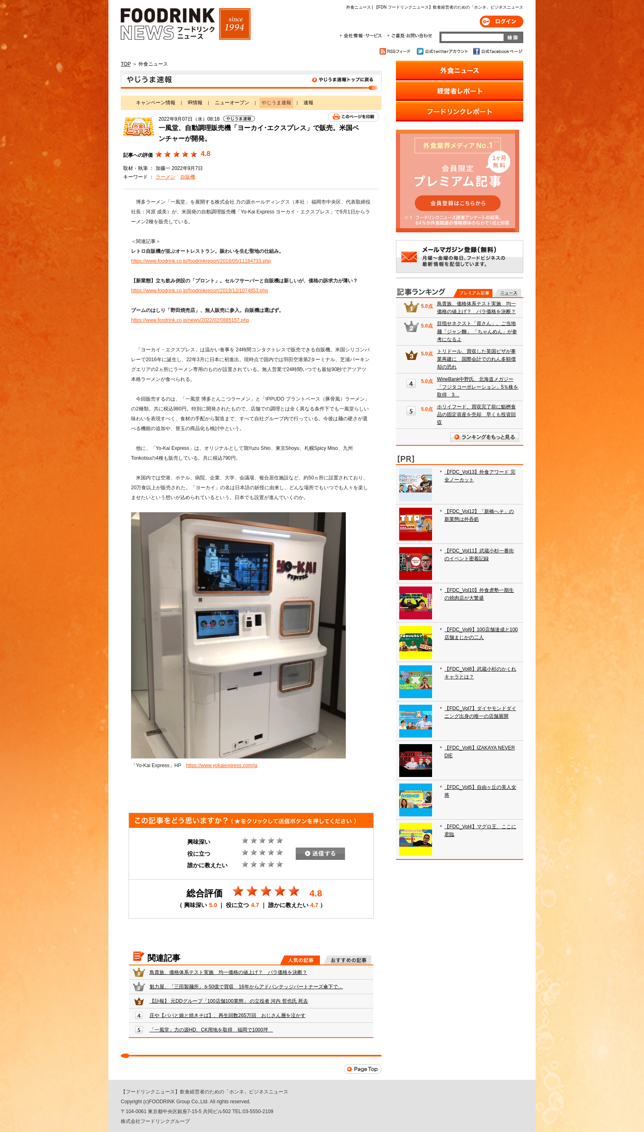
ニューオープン (232, 102)
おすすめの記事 (347, 960)
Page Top (363, 1069)
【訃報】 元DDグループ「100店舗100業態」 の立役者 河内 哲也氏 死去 (229, 1001)
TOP (126, 64)
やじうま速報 (251, 81)
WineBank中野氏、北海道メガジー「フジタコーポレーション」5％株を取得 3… (478, 387)
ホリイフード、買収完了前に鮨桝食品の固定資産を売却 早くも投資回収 (476, 414)
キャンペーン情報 (155, 102)
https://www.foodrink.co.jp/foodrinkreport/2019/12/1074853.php (199, 290)
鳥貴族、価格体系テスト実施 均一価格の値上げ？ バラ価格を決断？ (228, 972)
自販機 (187, 177)
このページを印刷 (353, 116)
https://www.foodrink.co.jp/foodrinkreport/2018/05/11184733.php (201, 261)
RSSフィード (396, 51)
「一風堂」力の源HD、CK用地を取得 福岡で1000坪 (211, 1030)
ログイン (501, 21)
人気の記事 (300, 960)
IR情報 (195, 102)
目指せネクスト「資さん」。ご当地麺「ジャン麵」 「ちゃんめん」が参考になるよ (477, 331)
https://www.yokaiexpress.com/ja (221, 765)
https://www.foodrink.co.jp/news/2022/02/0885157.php (190, 320)
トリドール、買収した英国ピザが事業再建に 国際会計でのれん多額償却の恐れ (476, 359)
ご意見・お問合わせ (409, 35)
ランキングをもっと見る (484, 437)
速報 (308, 102)
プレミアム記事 (472, 293)
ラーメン (165, 177)
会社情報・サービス (362, 35)
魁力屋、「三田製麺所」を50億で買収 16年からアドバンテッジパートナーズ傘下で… (246, 987)
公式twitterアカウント (443, 51)
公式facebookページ (497, 51)
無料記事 (507, 293)
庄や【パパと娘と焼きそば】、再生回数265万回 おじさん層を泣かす (228, 1015)
